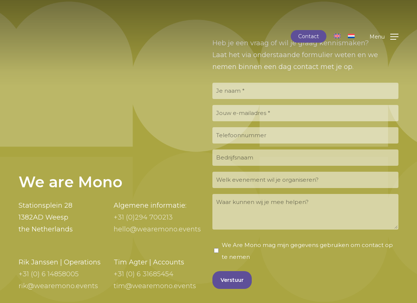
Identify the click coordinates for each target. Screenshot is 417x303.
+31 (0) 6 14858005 (49, 274)
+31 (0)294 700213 (143, 217)
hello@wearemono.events (157, 229)
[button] (383, 36)
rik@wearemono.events (58, 286)
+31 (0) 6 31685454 (143, 274)
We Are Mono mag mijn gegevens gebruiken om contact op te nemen (307, 250)
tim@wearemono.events (155, 286)
